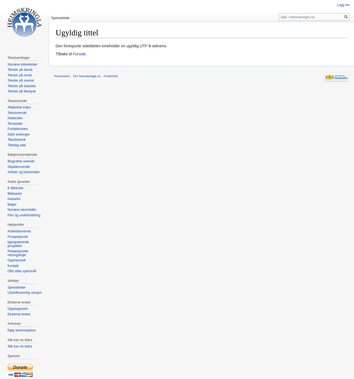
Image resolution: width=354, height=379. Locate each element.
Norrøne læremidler (21, 210)
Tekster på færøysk (21, 91)
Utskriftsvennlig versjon (24, 293)
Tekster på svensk (20, 80)
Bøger (12, 204)
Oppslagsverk (17, 309)
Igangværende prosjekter (18, 244)
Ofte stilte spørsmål (21, 271)
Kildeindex (15, 118)
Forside (79, 54)
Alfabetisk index (19, 107)
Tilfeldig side (16, 145)
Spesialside (60, 18)
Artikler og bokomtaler (23, 172)
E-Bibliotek (15, 188)
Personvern (62, 76)
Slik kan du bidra (19, 346)
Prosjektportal (17, 237)
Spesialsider (16, 287)
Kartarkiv (13, 199)
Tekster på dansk (20, 70)
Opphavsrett (16, 260)
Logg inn (343, 5)
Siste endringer (18, 134)
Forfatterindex (17, 129)
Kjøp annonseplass (21, 330)
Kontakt (13, 266)
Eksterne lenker (18, 314)
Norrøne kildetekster (22, 64)
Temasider (15, 124)
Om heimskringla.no (86, 76)
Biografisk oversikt (20, 161)
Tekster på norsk (19, 75)
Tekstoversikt (17, 113)
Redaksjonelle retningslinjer (17, 253)
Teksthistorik (16, 140)
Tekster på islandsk (21, 86)
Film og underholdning (23, 215)
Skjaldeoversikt (18, 167)
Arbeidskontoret (19, 231)
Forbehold (111, 76)
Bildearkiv (14, 194)
